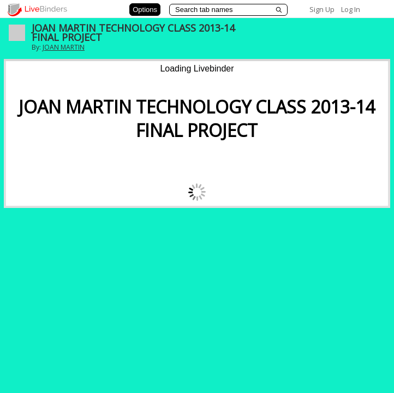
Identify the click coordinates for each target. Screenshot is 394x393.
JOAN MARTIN (64, 47)
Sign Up (322, 9)
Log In (350, 9)
